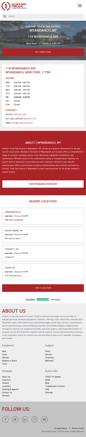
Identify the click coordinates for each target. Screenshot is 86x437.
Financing (49, 358)
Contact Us (7, 393)
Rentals (5, 358)
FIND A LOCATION (43, 288)
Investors (6, 380)
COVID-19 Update (53, 377)
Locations (6, 386)
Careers (5, 383)
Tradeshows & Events (55, 386)
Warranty (49, 361)
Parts (47, 351)
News (47, 380)
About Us (6, 377)
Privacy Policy (60, 428)
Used (4, 355)
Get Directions (26, 50)
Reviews (6, 396)
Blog (47, 383)
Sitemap (49, 393)
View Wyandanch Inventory (43, 184)
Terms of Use (78, 428)
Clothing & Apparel (10, 389)
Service (48, 355)
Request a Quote (9, 361)
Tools (4, 364)
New (4, 351)
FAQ (47, 389)
